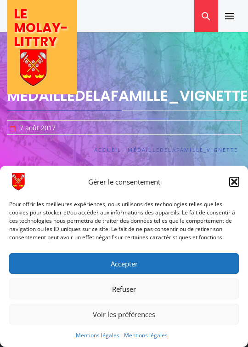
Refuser (124, 289)
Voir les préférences (124, 314)
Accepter (124, 263)
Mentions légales (97, 335)
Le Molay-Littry (41, 28)
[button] (234, 181)
